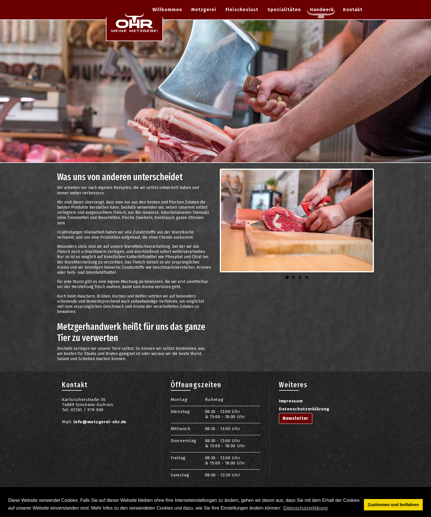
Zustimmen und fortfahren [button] (393, 504)
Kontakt (352, 9)
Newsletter (296, 418)
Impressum (291, 401)
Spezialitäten (284, 9)
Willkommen (167, 9)
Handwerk (322, 9)
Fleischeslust (241, 9)
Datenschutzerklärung (304, 409)
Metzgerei (203, 9)
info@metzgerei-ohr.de (99, 421)
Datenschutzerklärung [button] (305, 508)
